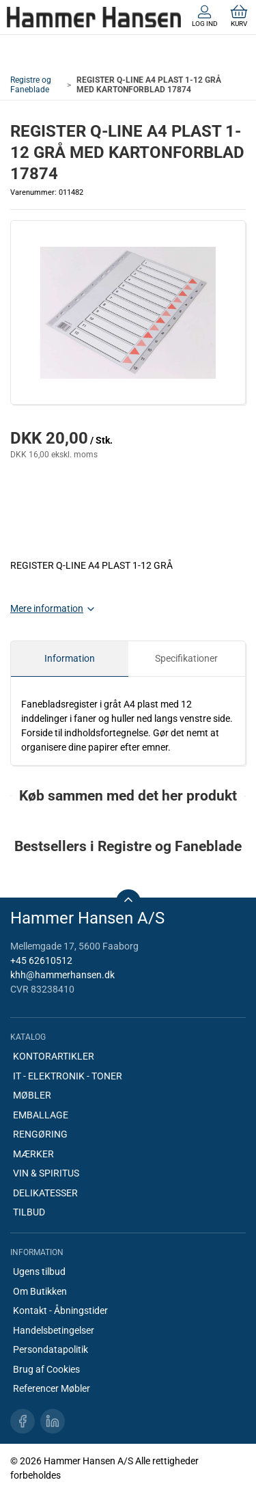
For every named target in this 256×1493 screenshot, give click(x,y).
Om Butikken (40, 1291)
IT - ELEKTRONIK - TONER (67, 1076)
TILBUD (29, 1212)
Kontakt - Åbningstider (60, 1310)
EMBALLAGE (40, 1114)
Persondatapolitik (50, 1349)
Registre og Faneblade (30, 84)
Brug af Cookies (46, 1369)
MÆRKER (33, 1153)
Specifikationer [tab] (186, 658)
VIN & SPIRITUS (46, 1173)
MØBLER (32, 1095)
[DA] (94, 17)
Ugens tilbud (39, 1271)
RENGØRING (40, 1134)
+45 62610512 (41, 960)
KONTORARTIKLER (53, 1056)
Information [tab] (69, 658)
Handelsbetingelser (53, 1330)
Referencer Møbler (51, 1388)
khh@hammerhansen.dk (62, 974)
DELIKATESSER (45, 1192)
